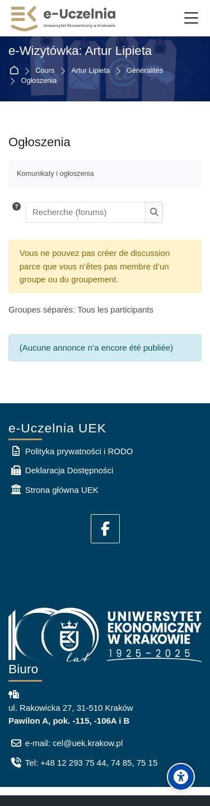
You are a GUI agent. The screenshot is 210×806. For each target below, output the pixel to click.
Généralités (145, 70)
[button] (16, 212)
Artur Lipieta (90, 70)
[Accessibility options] (181, 777)
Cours (44, 70)
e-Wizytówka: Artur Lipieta (80, 51)
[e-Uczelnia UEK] (63, 18)
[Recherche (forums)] (86, 212)
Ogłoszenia (39, 81)
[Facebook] (105, 528)
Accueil (16, 71)
